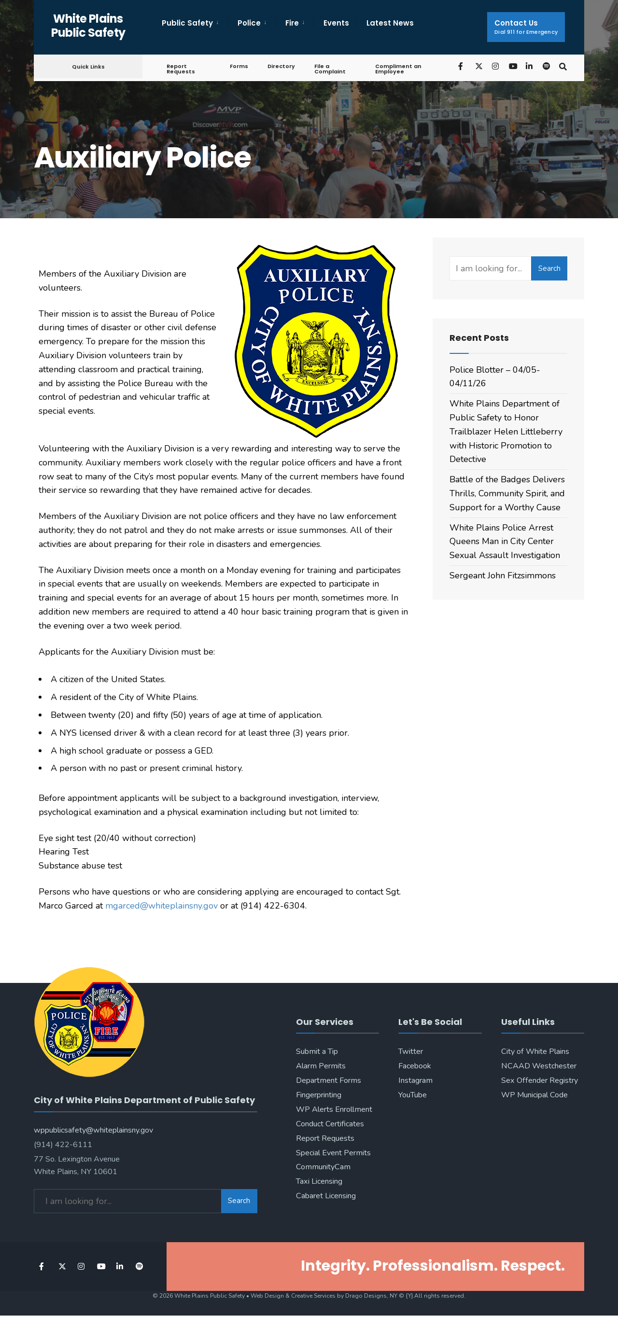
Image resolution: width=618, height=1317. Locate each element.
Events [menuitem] (336, 23)
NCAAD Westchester (538, 1066)
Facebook (414, 1066)
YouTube (412, 1095)
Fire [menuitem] (292, 23)
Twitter (410, 1051)
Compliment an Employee (396, 68)
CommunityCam (323, 1167)
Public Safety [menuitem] (187, 23)
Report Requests (181, 68)
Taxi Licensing (319, 1181)
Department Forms (328, 1080)
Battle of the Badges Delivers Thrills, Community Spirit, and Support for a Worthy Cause (507, 493)
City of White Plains (535, 1051)
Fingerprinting (318, 1095)
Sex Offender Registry (539, 1080)
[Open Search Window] (561, 65)
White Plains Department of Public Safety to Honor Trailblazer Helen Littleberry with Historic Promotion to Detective (505, 431)
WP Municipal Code (534, 1095)
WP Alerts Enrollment (334, 1109)
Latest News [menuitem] (390, 23)
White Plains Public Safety (88, 26)
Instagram (415, 1080)
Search (549, 268)
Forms (237, 66)
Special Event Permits (333, 1153)
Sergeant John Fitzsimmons (502, 575)
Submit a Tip (317, 1051)
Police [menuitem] (249, 23)
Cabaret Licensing (326, 1196)
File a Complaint (328, 68)
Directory (280, 66)
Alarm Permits (321, 1066)
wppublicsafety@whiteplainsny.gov (93, 1126)
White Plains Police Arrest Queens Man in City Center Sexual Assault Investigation (504, 541)
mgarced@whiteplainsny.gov (161, 905)
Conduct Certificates (330, 1124)
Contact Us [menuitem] (526, 27)
